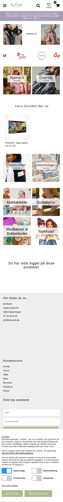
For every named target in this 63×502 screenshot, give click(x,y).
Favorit (6, 391)
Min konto (7, 383)
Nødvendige (7, 471)
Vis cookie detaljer (10, 485)
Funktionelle (7, 478)
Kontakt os (8, 387)
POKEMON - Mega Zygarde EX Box (17, 143)
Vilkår (5, 375)
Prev (9, 34)
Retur (5, 379)
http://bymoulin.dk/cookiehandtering (17, 453)
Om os (6, 370)
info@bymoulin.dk (11, 320)
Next (54, 34)
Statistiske (37, 478)
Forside (6, 366)
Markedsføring (37, 471)
